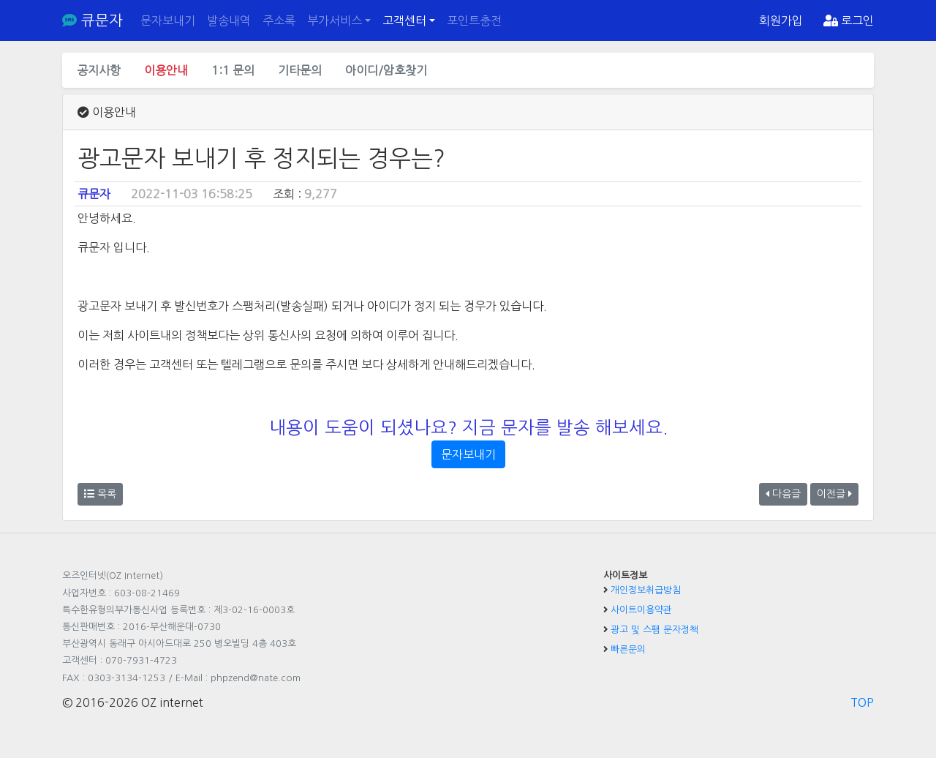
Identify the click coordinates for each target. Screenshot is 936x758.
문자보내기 (167, 20)
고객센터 (404, 20)
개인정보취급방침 (646, 590)
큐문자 (92, 20)
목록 (100, 494)
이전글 (834, 494)
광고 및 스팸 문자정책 (654, 629)
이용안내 (166, 70)
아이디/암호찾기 (386, 70)
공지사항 (99, 70)
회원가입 (781, 20)
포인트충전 (474, 20)
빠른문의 (628, 649)
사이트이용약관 (641, 610)
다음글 (783, 494)
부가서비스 (334, 20)
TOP (862, 702)
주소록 (279, 20)
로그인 (848, 20)
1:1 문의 (232, 70)
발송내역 (229, 20)
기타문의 (300, 70)
